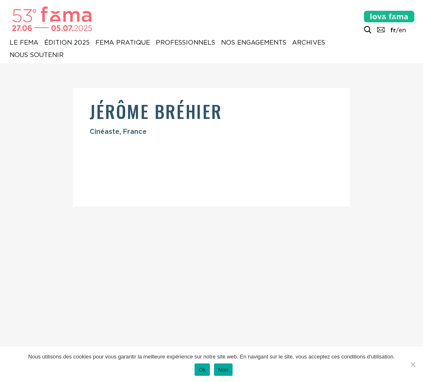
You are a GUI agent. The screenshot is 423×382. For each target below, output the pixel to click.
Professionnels (185, 42)
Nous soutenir (37, 55)
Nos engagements (253, 42)
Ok (202, 370)
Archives (308, 42)
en (402, 30)
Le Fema (24, 42)
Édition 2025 (67, 42)
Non (223, 370)
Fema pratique (122, 42)
